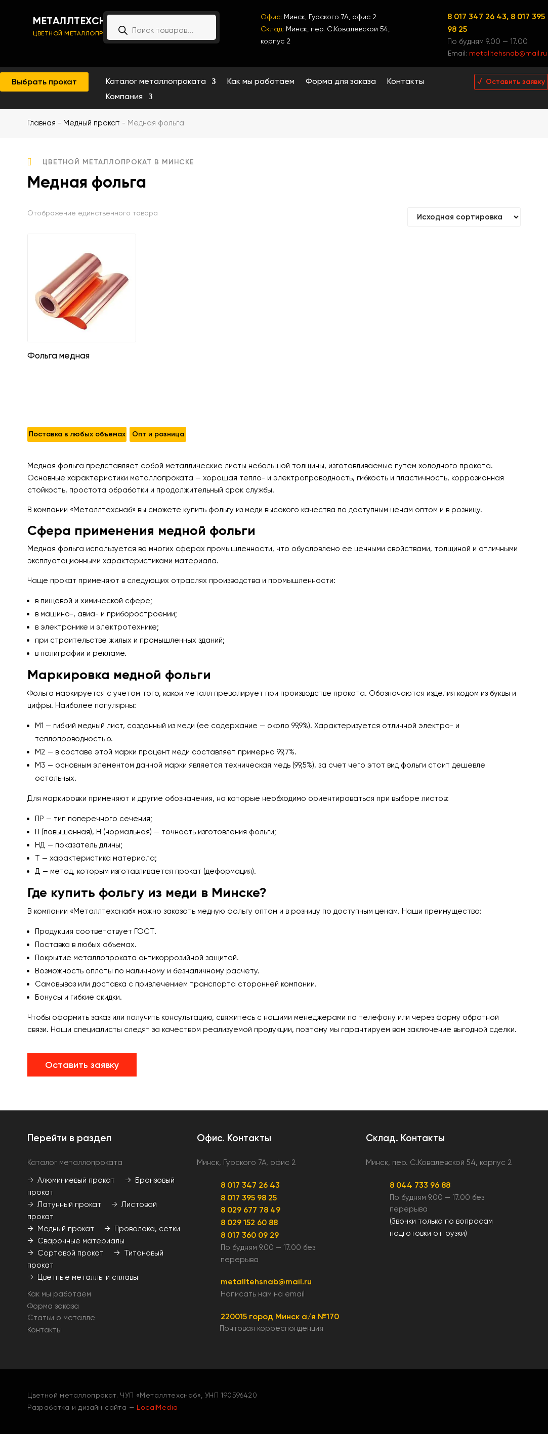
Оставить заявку (82, 1064)
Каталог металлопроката (156, 82)
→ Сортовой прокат (65, 1253)
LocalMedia (157, 1407)
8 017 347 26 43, (479, 16)
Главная (41, 122)
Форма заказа (53, 1306)
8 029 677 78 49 (250, 1210)
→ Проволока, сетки (142, 1228)
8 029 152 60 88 (249, 1222)
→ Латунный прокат (64, 1204)
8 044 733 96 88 (420, 1185)
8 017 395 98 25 (249, 1197)
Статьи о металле (61, 1317)
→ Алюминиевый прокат (71, 1180)
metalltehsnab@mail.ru (508, 53)
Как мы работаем (260, 82)
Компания (124, 97)
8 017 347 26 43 (250, 1185)
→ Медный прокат (60, 1228)
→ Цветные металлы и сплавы (82, 1277)
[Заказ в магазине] (464, 217)
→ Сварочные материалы (75, 1240)
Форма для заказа (341, 82)
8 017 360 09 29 (250, 1235)
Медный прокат (91, 122)
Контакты (405, 82)
